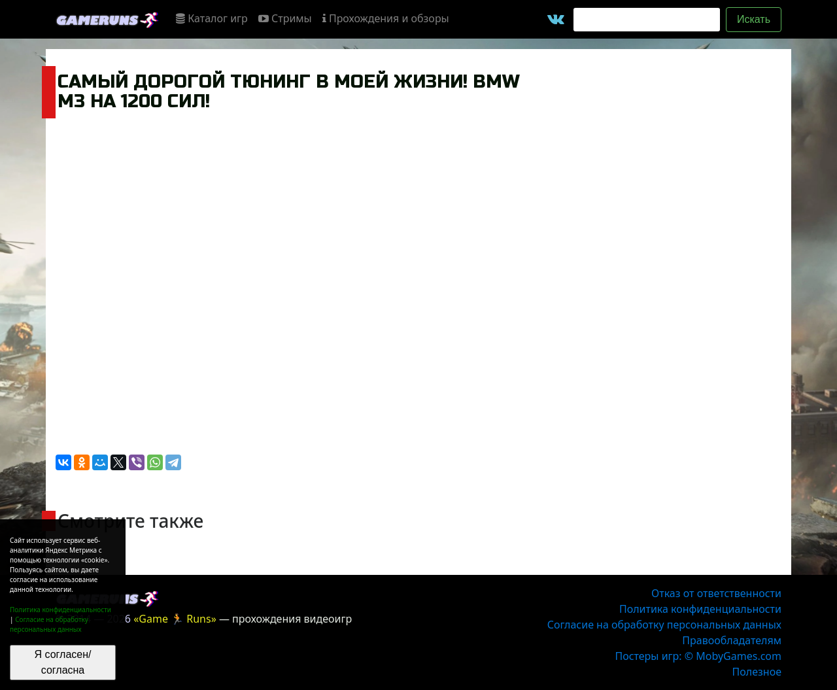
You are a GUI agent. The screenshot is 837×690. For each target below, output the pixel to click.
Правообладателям (731, 640)
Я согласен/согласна (63, 662)
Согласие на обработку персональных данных (49, 624)
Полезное (756, 671)
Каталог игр (212, 18)
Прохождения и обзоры (385, 18)
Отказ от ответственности (716, 593)
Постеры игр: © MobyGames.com (698, 656)
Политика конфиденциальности (60, 609)
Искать (753, 19)
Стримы (285, 18)
